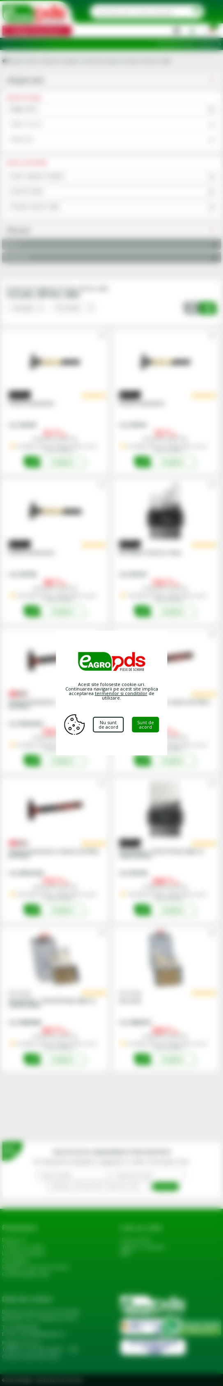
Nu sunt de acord (108, 724)
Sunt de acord (145, 724)
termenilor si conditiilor (121, 693)
